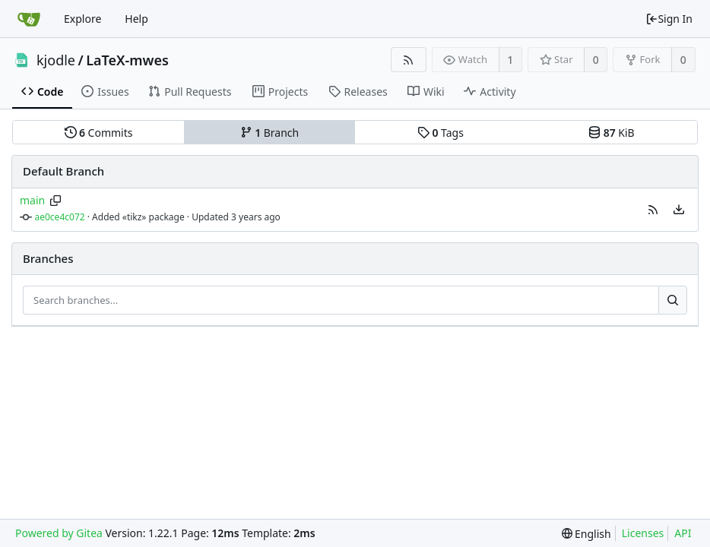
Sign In (669, 18)
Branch (270, 132)
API (682, 533)
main (32, 200)
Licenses (643, 533)
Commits (99, 132)
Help (136, 18)
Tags (440, 132)
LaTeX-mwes (127, 60)
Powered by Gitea (59, 533)
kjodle (55, 60)
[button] (653, 209)
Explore (82, 18)
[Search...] (672, 300)
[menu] (678, 209)
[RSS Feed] (408, 59)
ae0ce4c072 (60, 216)
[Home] (29, 19)
